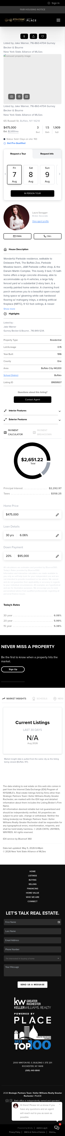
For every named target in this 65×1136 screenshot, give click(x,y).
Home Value (32, 893)
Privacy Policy (14, 1132)
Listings (32, 875)
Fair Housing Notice (32, 9)
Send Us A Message (33, 984)
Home (32, 871)
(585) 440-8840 (32, 1070)
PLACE (38, 1096)
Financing (32, 888)
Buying (32, 880)
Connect (32, 901)
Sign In (54, 3)
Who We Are (32, 897)
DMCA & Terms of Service (34, 1132)
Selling (33, 884)
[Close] (60, 1104)
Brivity (30, 1128)
